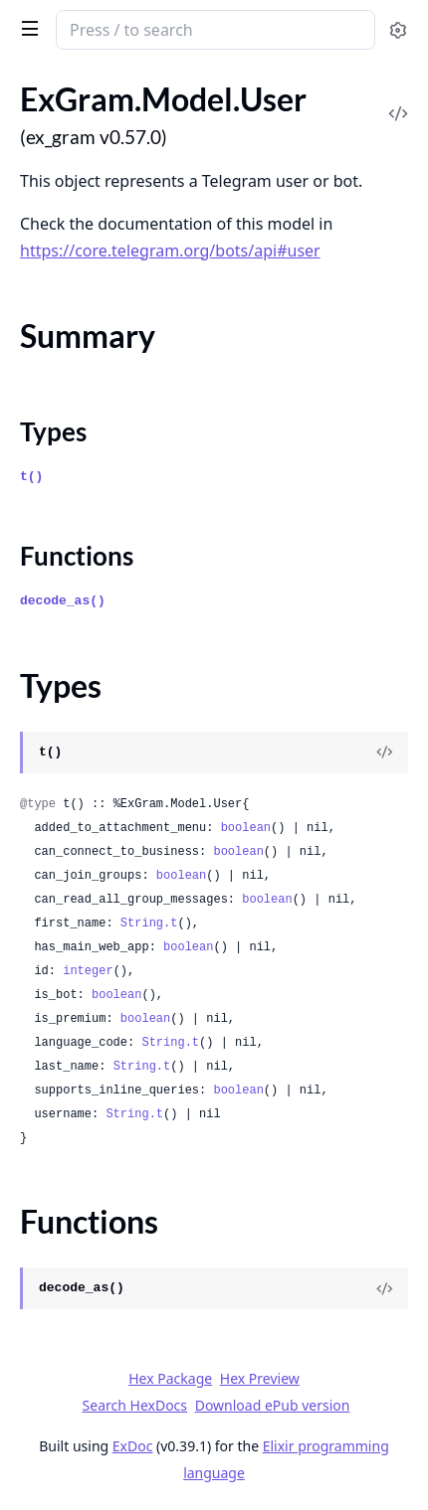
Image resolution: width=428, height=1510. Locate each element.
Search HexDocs (135, 1406)
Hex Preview (260, 1378)
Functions (76, 556)
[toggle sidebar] (26, 28)
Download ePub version (272, 1405)
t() (31, 476)
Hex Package (170, 1378)
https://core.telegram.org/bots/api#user (170, 250)
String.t (149, 923)
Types (53, 431)
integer (87, 971)
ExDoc (132, 1445)
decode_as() (63, 600)
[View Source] (384, 752)
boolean (246, 828)
